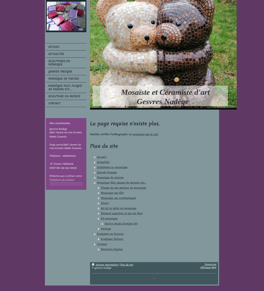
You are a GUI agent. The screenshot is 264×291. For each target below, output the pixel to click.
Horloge (106, 229)
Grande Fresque (107, 172)
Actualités (103, 162)
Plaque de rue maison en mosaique (123, 188)
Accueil (101, 157)
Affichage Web (208, 267)
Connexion (210, 264)
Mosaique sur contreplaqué (118, 198)
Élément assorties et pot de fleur (122, 213)
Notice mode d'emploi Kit (121, 223)
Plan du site (126, 264)
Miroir (105, 203)
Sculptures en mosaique (112, 167)
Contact (102, 244)
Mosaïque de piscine (110, 177)
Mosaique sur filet (112, 193)
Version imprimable (105, 264)
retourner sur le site (145, 134)
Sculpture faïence (112, 239)
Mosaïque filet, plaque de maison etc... (121, 182)
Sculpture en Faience (110, 234)
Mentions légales (112, 249)
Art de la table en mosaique (119, 208)
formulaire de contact (62, 179)
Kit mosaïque (109, 218)
